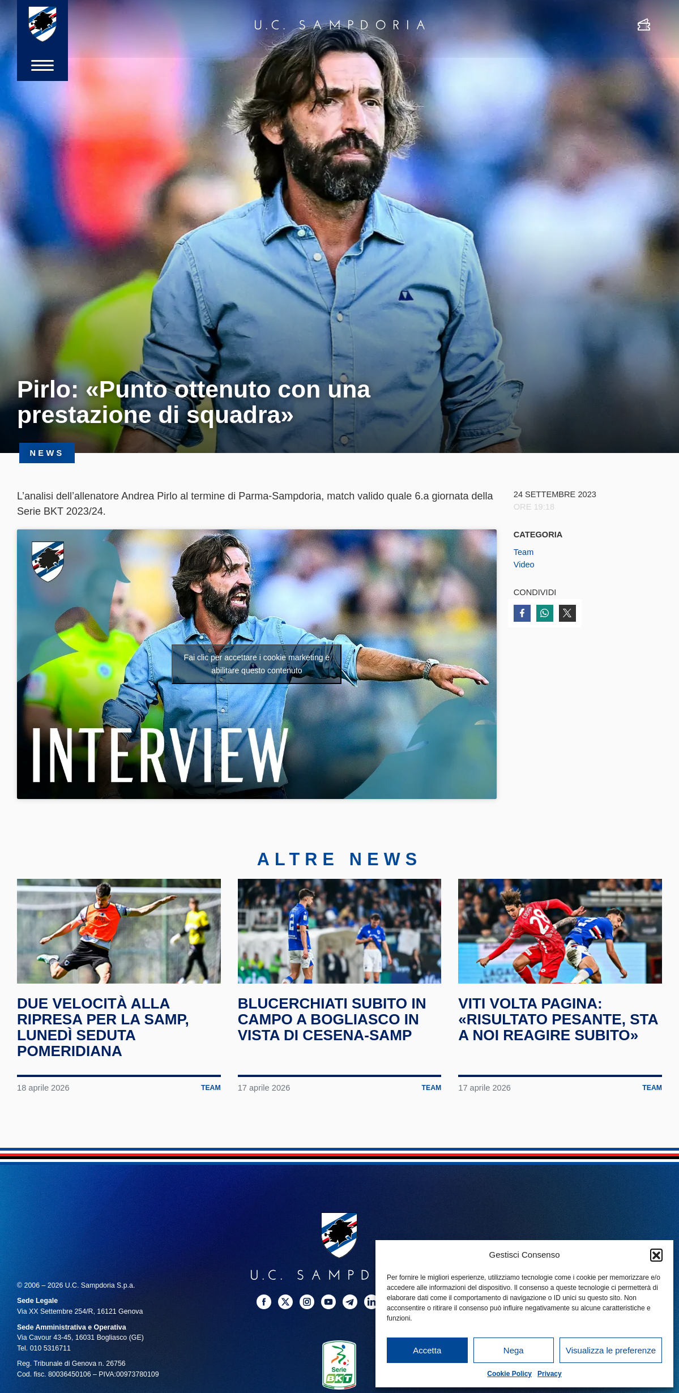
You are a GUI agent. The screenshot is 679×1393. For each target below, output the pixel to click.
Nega (513, 1350)
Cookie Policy (509, 1374)
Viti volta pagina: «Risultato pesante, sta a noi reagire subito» (559, 1026)
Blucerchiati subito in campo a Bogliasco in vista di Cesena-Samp (333, 1026)
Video (524, 564)
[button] (656, 1254)
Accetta (427, 1350)
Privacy (549, 1374)
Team (524, 552)
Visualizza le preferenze (611, 1350)
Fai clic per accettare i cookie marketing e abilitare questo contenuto (257, 664)
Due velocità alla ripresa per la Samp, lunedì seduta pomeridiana (104, 1034)
